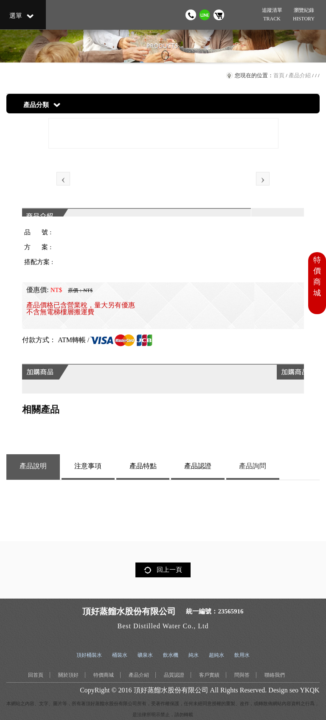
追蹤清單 (271, 15)
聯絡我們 (274, 675)
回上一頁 (169, 569)
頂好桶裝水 (89, 655)
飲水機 (170, 655)
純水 (193, 655)
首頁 (278, 75)
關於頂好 (68, 675)
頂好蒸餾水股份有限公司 (171, 690)
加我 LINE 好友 (205, 15)
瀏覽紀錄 (303, 15)
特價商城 (103, 675)
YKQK (309, 690)
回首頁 (35, 675)
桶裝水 (119, 655)
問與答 (242, 675)
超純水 (216, 655)
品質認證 (174, 675)
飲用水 (242, 655)
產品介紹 (300, 75)
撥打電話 (191, 15)
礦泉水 (145, 655)
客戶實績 (209, 675)
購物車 (219, 15)
